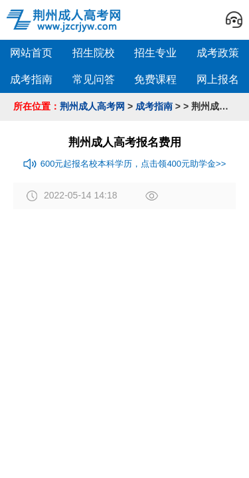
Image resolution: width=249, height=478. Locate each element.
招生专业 (155, 52)
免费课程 (155, 79)
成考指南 (31, 79)
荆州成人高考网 (92, 106)
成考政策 (218, 52)
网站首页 (31, 52)
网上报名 (218, 79)
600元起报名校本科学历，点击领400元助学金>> (124, 164)
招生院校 (93, 52)
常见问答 (93, 79)
